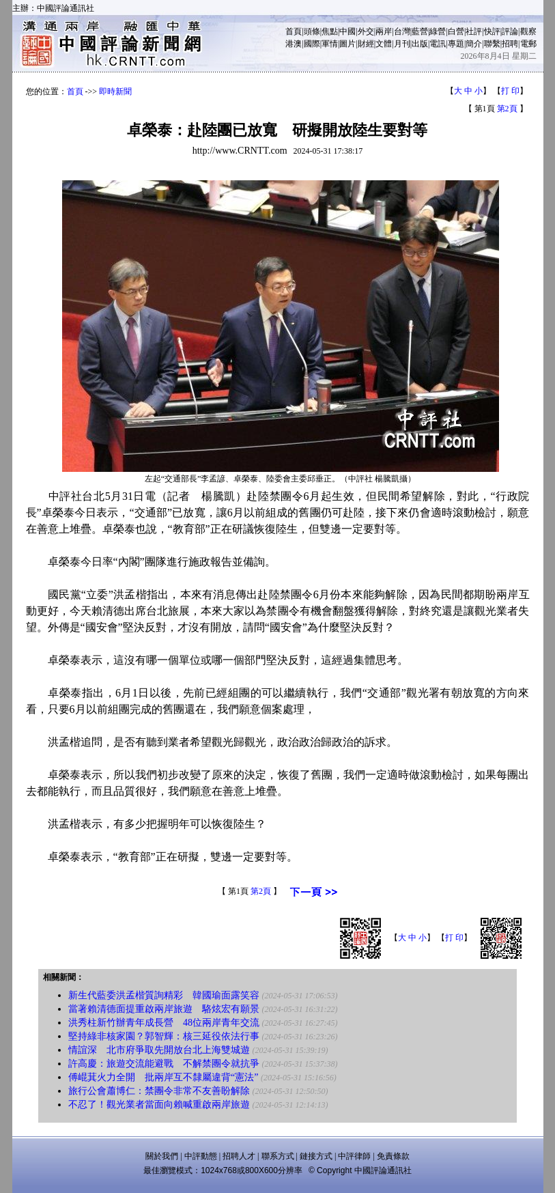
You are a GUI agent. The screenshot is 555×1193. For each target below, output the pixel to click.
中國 (347, 31)
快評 (492, 31)
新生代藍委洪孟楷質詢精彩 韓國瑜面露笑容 (163, 995)
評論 (510, 31)
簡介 (474, 43)
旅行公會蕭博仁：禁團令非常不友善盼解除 (159, 1091)
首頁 (293, 31)
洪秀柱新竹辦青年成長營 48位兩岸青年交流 (163, 1022)
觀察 (528, 31)
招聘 (510, 43)
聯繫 (492, 43)
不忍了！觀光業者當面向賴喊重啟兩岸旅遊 (159, 1104)
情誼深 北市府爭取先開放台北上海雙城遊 (159, 1050)
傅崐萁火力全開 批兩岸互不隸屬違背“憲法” (163, 1077)
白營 (456, 31)
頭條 (312, 31)
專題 (456, 43)
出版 (420, 43)
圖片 (347, 43)
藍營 (420, 31)
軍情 (330, 43)
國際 (312, 43)
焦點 (330, 31)
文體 (383, 43)
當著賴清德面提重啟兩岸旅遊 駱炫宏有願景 (163, 1009)
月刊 (402, 43)
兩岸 (383, 31)
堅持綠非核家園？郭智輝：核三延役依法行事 (163, 1036)
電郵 (528, 43)
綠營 (437, 31)
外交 (366, 31)
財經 (366, 43)
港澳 (293, 43)
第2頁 (507, 108)
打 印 (510, 91)
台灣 (402, 31)
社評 (474, 31)
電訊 (437, 43)
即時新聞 (115, 91)
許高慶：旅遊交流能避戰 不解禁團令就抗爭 (163, 1063)
